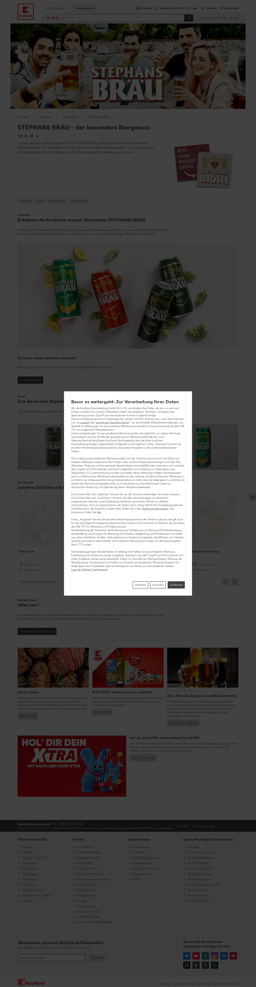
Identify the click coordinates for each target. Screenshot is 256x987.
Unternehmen (207, 18)
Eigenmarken (70, 117)
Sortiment (45, 117)
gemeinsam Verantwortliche (112, 422)
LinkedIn (224, 955)
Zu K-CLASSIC (102, 712)
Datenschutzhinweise (183, 984)
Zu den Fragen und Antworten (37, 631)
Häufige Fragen (79, 200)
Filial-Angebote (85, 8)
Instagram (214, 955)
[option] (44, 535)
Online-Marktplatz (55, 8)
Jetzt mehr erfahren (143, 757)
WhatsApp (214, 965)
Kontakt (234, 18)
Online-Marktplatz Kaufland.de (208, 839)
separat (84, 422)
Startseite (23, 117)
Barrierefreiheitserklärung (226, 984)
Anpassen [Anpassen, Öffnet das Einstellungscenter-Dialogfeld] (158, 584)
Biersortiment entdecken (183, 722)
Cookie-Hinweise (204, 984)
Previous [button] (225, 582)
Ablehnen (140, 584)
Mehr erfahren (27, 715)
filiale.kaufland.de (32, 839)
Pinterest (233, 955)
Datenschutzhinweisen (155, 508)
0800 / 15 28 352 (71, 824)
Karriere (222, 18)
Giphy (205, 965)
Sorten (40, 200)
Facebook (186, 955)
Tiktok (196, 965)
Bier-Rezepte (57, 200)
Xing (205, 955)
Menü (51, 17)
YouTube (196, 955)
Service (78, 839)
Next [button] (234, 582)
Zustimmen (176, 584)
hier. (99, 512)
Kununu (186, 965)
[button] (53, 447)
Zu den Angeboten (30, 380)
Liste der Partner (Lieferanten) (89, 569)
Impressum (166, 984)
